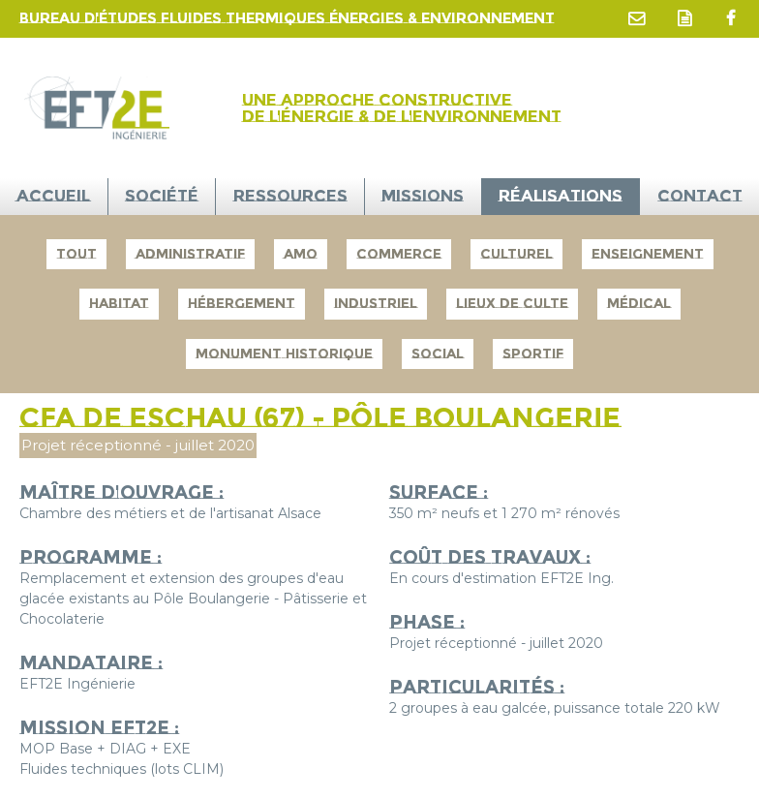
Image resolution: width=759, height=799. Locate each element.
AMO (301, 253)
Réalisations (560, 195)
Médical (639, 303)
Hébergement (241, 303)
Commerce (398, 253)
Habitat (119, 303)
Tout (76, 253)
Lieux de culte (512, 303)
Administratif (190, 253)
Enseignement (648, 253)
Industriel (375, 303)
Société (161, 195)
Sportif (532, 353)
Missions (422, 195)
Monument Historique (284, 353)
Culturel (516, 253)
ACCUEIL (53, 195)
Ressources (290, 195)
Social (437, 353)
